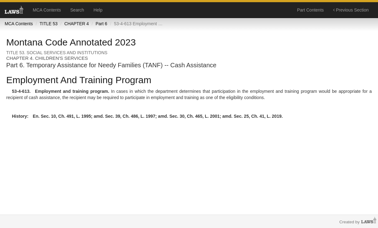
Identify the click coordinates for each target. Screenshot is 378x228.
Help (98, 9)
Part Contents (310, 9)
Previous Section (351, 9)
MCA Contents (47, 9)
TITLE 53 (49, 23)
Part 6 (101, 23)
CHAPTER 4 (76, 23)
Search (77, 9)
